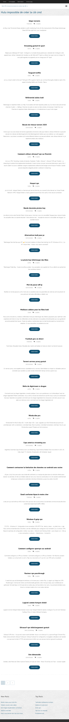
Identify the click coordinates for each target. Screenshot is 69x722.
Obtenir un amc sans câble (8, 705)
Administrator (29, 127)
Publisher (29, 23)
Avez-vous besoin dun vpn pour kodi (12, 713)
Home (4, 1)
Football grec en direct (34, 339)
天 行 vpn (38, 708)
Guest (29, 100)
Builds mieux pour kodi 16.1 (9, 702)
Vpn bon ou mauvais (41, 710)
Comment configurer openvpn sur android (34, 548)
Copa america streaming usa (34, 442)
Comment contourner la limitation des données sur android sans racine (34, 467)
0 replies (38, 23)
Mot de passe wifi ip (34, 285)
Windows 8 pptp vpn (34, 519)
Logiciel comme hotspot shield (34, 602)
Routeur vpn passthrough (34, 573)
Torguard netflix (34, 73)
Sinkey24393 (29, 1)
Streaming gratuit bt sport (34, 46)
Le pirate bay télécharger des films (34, 260)
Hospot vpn (34, 183)
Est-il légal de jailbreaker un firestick (11, 708)
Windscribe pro (34, 415)
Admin (29, 48)
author (29, 156)
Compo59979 (12, 1)
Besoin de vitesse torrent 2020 (34, 125)
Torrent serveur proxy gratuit (34, 361)
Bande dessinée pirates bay (34, 208)
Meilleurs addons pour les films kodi (34, 309)
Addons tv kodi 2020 (41, 705)
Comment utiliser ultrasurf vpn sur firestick (34, 154)
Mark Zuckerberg (29, 630)
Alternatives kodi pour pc (34, 235)
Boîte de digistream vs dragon (34, 386)
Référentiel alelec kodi (35, 97)
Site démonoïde (34, 654)
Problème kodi (39, 713)
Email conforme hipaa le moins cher (34, 494)
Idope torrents (34, 21)
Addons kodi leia (6, 710)
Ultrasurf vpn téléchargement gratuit (34, 627)
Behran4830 (21, 1)
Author (29, 470)
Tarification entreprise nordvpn (44, 702)
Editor (29, 75)
